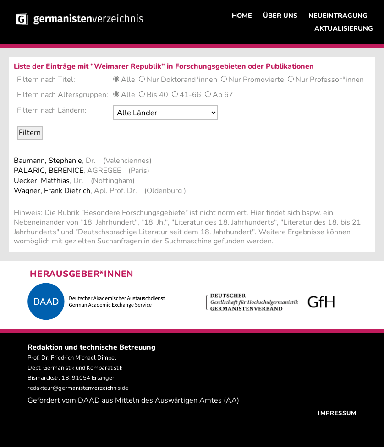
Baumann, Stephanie (48, 161)
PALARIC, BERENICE (48, 171)
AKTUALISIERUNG (343, 28)
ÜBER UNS (280, 15)
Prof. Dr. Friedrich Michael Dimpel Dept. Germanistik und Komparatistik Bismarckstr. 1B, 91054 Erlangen (74, 368)
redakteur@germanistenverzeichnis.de (77, 388)
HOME (242, 15)
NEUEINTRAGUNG (338, 15)
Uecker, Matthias (42, 181)
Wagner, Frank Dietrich (52, 191)
